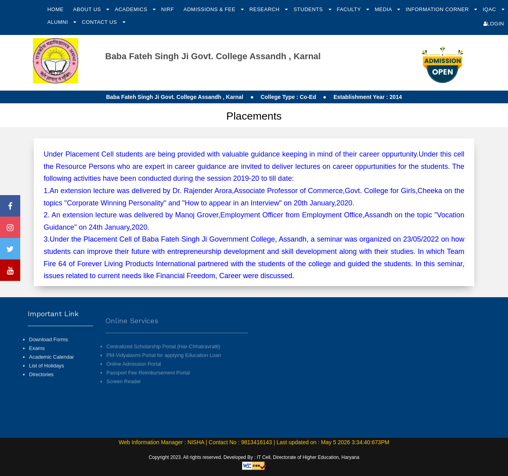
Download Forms (48, 346)
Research (265, 9)
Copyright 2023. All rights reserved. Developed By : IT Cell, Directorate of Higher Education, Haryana (254, 457)
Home (55, 9)
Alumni (58, 22)
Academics (132, 9)
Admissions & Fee (210, 9)
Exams (37, 355)
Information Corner (438, 9)
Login (493, 24)
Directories (41, 382)
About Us (87, 9)
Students (308, 9)
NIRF (167, 9)
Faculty (349, 9)
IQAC (490, 9)
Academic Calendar (51, 364)
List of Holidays (46, 373)
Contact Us (100, 22)
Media (384, 9)
